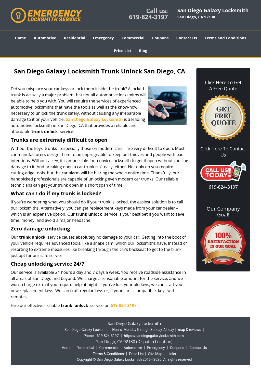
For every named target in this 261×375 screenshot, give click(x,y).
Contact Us (186, 37)
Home (20, 37)
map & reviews (190, 330)
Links (171, 354)
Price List (122, 50)
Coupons (160, 37)
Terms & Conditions (108, 354)
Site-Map (155, 354)
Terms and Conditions (225, 37)
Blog (143, 50)
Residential (74, 37)
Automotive (45, 37)
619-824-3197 (148, 16)
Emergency (103, 37)
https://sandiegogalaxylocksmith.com (154, 336)
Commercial (133, 37)
